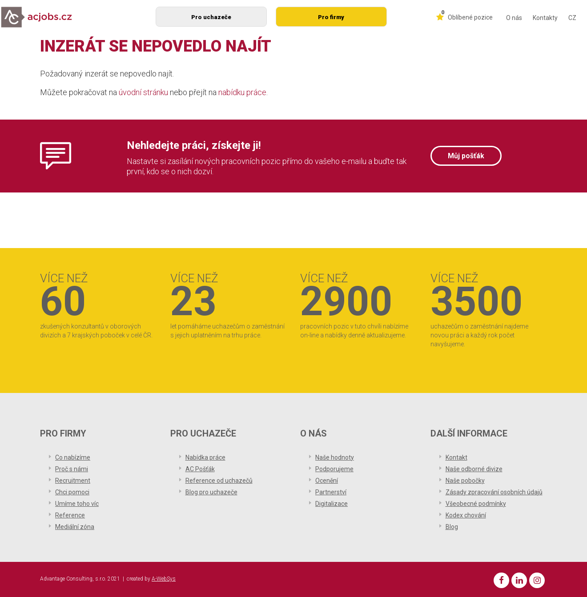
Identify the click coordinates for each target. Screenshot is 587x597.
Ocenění (326, 480)
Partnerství (330, 492)
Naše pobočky (465, 480)
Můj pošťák (466, 156)
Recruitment (72, 480)
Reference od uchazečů (219, 480)
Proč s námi (71, 469)
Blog (452, 526)
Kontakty (545, 17)
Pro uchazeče (211, 17)
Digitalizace (331, 503)
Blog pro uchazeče (211, 492)
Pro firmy (331, 17)
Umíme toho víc (77, 503)
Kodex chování (466, 515)
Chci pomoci (72, 492)
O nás (514, 17)
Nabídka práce (205, 457)
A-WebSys (164, 579)
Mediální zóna (74, 526)
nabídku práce (242, 92)
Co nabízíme (72, 457)
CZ (572, 17)
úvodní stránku (143, 92)
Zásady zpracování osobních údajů (494, 492)
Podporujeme (334, 469)
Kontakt (456, 457)
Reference (70, 515)
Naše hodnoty (334, 457)
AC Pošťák (200, 469)
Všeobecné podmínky (476, 503)
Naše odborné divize (474, 469)
